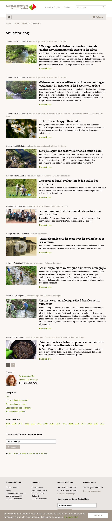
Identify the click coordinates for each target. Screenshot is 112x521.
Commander (13, 447)
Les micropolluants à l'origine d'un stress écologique (72, 268)
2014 (83, 424)
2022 (33, 424)
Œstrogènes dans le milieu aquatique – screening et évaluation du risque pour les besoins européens (72, 83)
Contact (67, 7)
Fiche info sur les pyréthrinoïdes (60, 121)
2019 (52, 424)
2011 (102, 424)
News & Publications (22, 23)
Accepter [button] (98, 515)
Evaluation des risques (57, 42)
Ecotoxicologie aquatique (38, 42)
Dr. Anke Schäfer (27, 376)
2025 (14, 424)
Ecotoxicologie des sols (58, 113)
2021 (39, 424)
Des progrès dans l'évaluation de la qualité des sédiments (68, 182)
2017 (64, 424)
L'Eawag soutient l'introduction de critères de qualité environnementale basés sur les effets (68, 47)
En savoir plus (71, 517)
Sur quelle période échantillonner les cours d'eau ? (70, 151)
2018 (58, 424)
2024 (20, 424)
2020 (45, 424)
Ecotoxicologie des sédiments (79, 113)
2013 (90, 424)
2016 (71, 424)
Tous (8, 396)
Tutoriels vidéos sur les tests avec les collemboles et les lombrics (71, 240)
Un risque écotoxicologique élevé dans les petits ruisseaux (69, 302)
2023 (27, 424)
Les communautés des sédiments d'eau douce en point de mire (70, 212)
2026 (8, 424)
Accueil (8, 23)
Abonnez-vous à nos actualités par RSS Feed (27, 453)
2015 (77, 424)
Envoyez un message (28, 380)
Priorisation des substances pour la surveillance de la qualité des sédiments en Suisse (71, 343)
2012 (96, 424)
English (57, 7)
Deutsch (47, 7)
